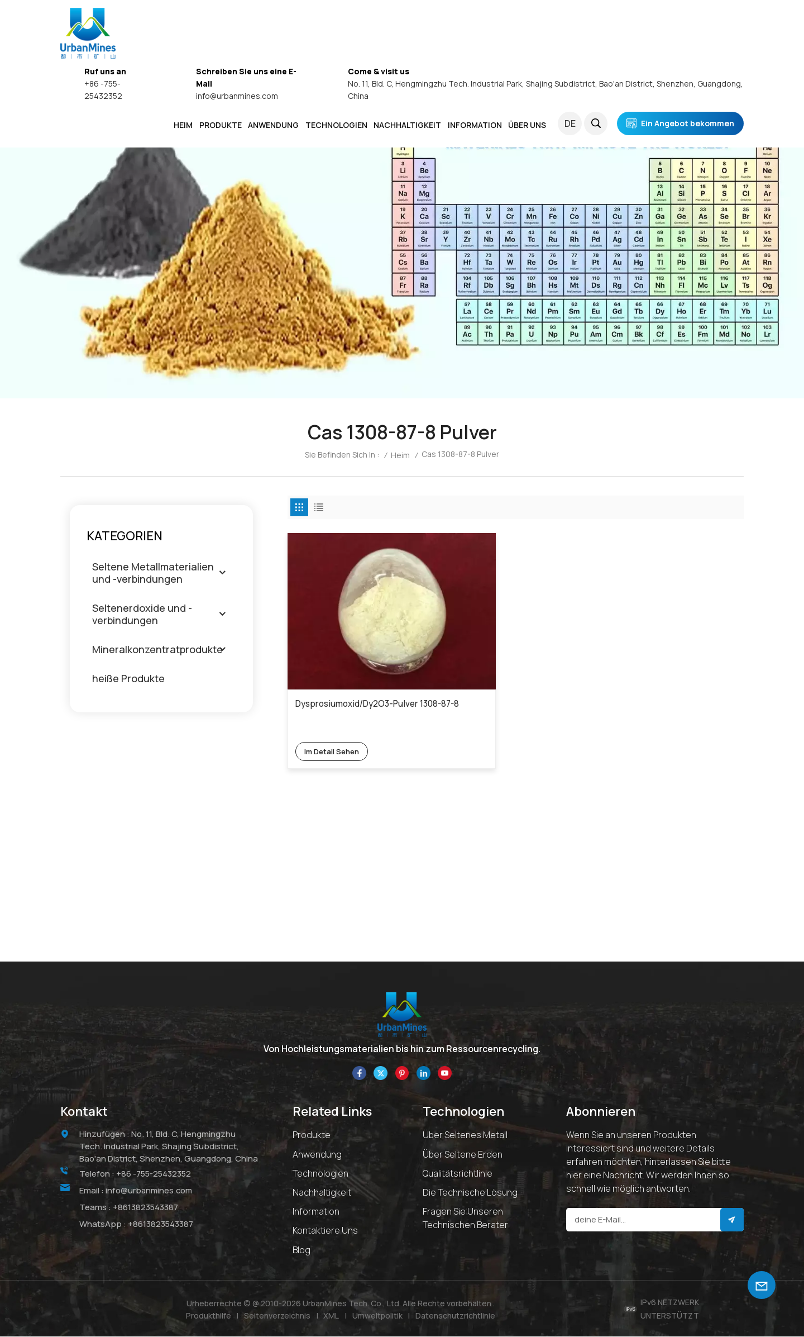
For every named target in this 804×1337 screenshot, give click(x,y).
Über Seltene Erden (462, 1155)
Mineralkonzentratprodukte (157, 649)
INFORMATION (475, 125)
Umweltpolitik (377, 1316)
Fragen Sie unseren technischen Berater (465, 1218)
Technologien (336, 125)
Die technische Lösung (470, 1193)
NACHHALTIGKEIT (407, 125)
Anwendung (317, 1155)
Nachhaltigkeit (322, 1193)
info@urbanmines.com (237, 96)
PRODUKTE (220, 125)
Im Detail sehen (334, 704)
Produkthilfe (208, 1316)
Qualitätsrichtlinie (457, 1174)
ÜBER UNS (527, 125)
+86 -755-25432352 (155, 1174)
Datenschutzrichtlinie (456, 1316)
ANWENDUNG (273, 125)
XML (331, 1316)
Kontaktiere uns (325, 1231)
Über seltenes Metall (465, 1136)
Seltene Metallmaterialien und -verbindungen (153, 573)
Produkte (312, 1136)
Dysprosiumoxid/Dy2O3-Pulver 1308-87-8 (347, 664)
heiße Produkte (128, 678)
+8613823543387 (146, 1208)
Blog (301, 1250)
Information (316, 1212)
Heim (183, 125)
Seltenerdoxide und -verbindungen (142, 614)
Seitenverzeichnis (277, 1316)
